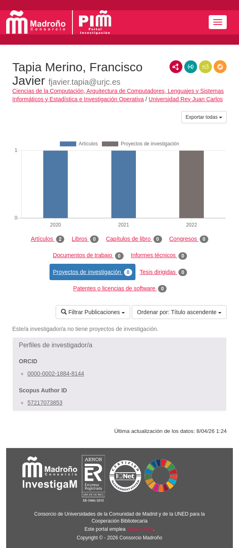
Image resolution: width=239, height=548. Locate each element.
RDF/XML (176, 66)
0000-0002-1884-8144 (55, 373)
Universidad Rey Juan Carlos (186, 99)
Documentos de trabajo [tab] (88, 255)
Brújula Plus (140, 529)
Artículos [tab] (47, 239)
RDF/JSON (220, 66)
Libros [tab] (85, 239)
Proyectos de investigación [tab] (92, 272)
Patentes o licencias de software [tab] (120, 288)
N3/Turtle (205, 66)
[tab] (119, 345)
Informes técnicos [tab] (159, 255)
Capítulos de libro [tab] (134, 239)
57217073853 (45, 402)
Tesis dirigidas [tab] (163, 272)
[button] (119, 345)
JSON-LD (190, 66)
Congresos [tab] (188, 239)
